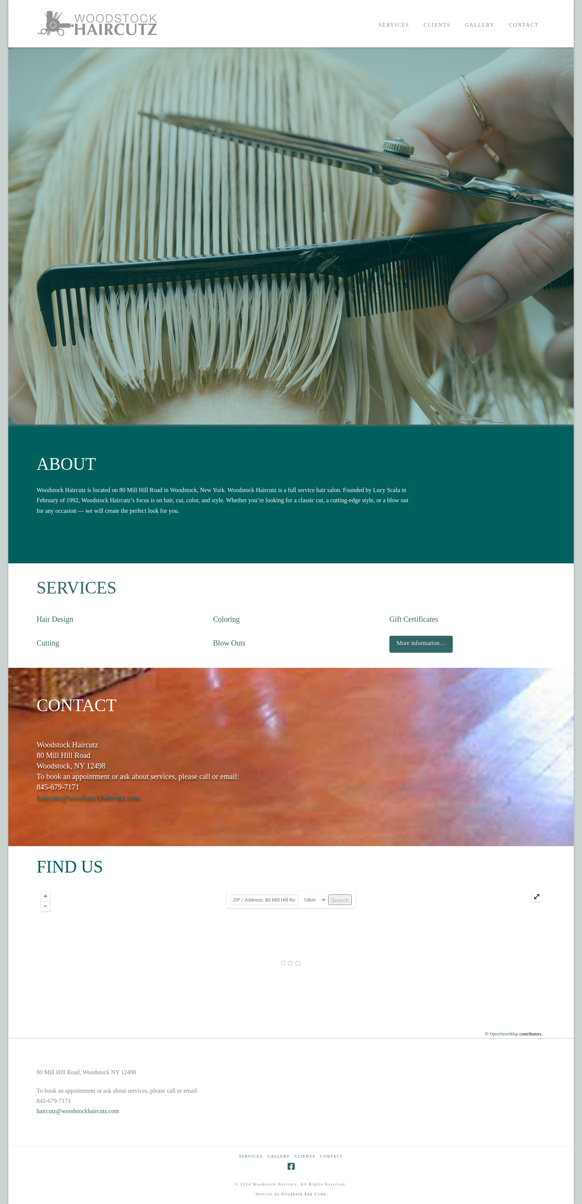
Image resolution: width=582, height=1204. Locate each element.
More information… (421, 643)
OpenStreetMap (504, 1034)
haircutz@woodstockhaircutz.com (88, 797)
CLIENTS (305, 1156)
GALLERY (278, 1156)
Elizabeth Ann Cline (304, 1194)
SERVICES (76, 587)
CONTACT (331, 1156)
